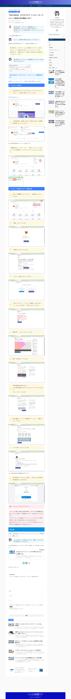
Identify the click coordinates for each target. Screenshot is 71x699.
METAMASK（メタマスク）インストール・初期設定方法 (20, 67)
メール (10, 595)
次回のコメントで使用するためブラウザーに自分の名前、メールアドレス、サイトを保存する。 (27, 604)
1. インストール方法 (15, 68)
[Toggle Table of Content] (29, 65)
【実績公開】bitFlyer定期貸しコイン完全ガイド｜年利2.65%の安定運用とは (60, 101)
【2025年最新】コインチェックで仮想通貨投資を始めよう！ (60, 72)
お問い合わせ (40, 5)
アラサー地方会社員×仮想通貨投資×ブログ (35, 695)
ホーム (22, 5)
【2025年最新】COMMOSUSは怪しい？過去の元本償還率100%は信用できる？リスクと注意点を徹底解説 (60, 81)
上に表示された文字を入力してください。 (16, 608)
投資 (31, 5)
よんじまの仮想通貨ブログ (35, 1)
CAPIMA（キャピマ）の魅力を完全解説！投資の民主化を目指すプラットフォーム (60, 109)
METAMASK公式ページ (14, 97)
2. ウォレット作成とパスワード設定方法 (18, 69)
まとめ (11, 70)
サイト (10, 600)
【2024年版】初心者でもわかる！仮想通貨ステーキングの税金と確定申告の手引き (60, 118)
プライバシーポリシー (49, 5)
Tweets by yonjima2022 (52, 34)
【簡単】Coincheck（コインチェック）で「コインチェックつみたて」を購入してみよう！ (32, 636)
